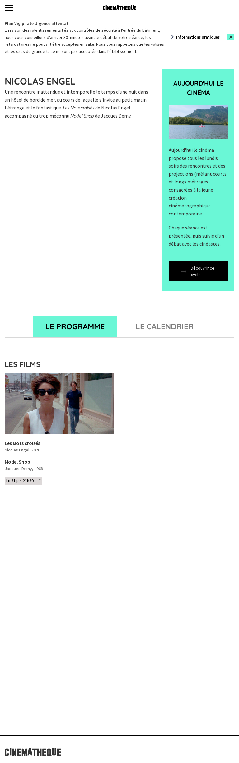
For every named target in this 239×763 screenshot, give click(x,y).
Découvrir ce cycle (197, 271)
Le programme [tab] (75, 326)
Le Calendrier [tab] (165, 326)
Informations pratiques (198, 37)
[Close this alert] (230, 37)
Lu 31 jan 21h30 (23, 480)
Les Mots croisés (22, 443)
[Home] (119, 7)
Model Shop (17, 462)
